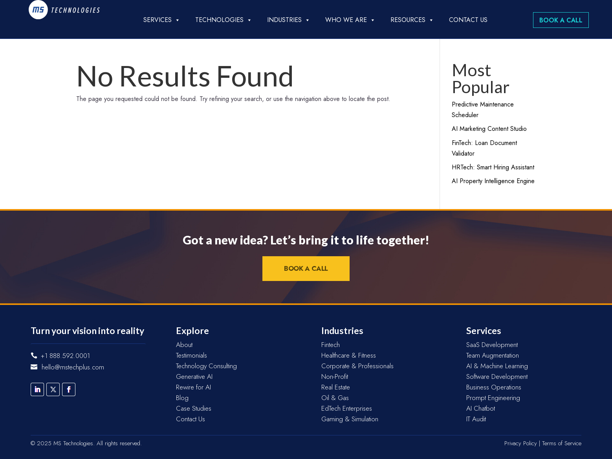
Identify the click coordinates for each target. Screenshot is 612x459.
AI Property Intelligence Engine (493, 180)
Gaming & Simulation (349, 419)
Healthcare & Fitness (348, 355)
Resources (412, 20)
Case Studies (193, 408)
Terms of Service (561, 443)
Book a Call (561, 20)
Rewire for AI (193, 387)
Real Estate (335, 387)
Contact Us (468, 19)
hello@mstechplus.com (73, 367)
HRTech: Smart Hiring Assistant (493, 167)
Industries (288, 20)
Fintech (330, 344)
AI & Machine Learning (497, 366)
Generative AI (194, 376)
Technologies (223, 20)
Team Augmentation (492, 355)
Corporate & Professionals (357, 366)
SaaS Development (492, 344)
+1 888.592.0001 (65, 355)
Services (161, 20)
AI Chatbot (480, 408)
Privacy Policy (520, 443)
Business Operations (493, 387)
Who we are (350, 20)
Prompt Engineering (493, 397)
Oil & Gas (335, 397)
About (184, 344)
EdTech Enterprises (346, 408)
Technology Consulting (206, 366)
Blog (182, 397)
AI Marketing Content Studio (489, 128)
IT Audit (476, 419)
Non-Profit (334, 376)
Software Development (497, 376)
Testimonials (191, 355)
